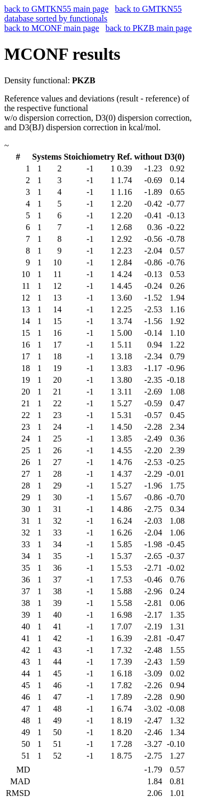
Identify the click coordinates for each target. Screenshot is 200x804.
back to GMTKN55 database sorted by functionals (93, 13)
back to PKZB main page (149, 28)
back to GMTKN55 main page (56, 8)
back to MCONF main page (51, 28)
